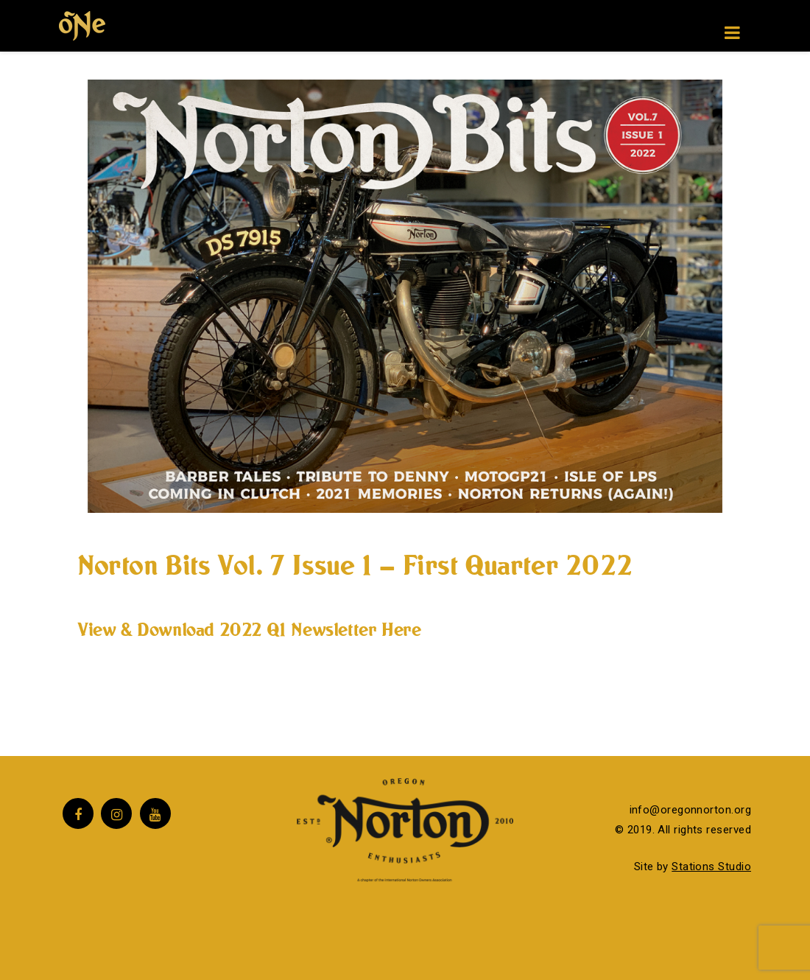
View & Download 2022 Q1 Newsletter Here (248, 629)
